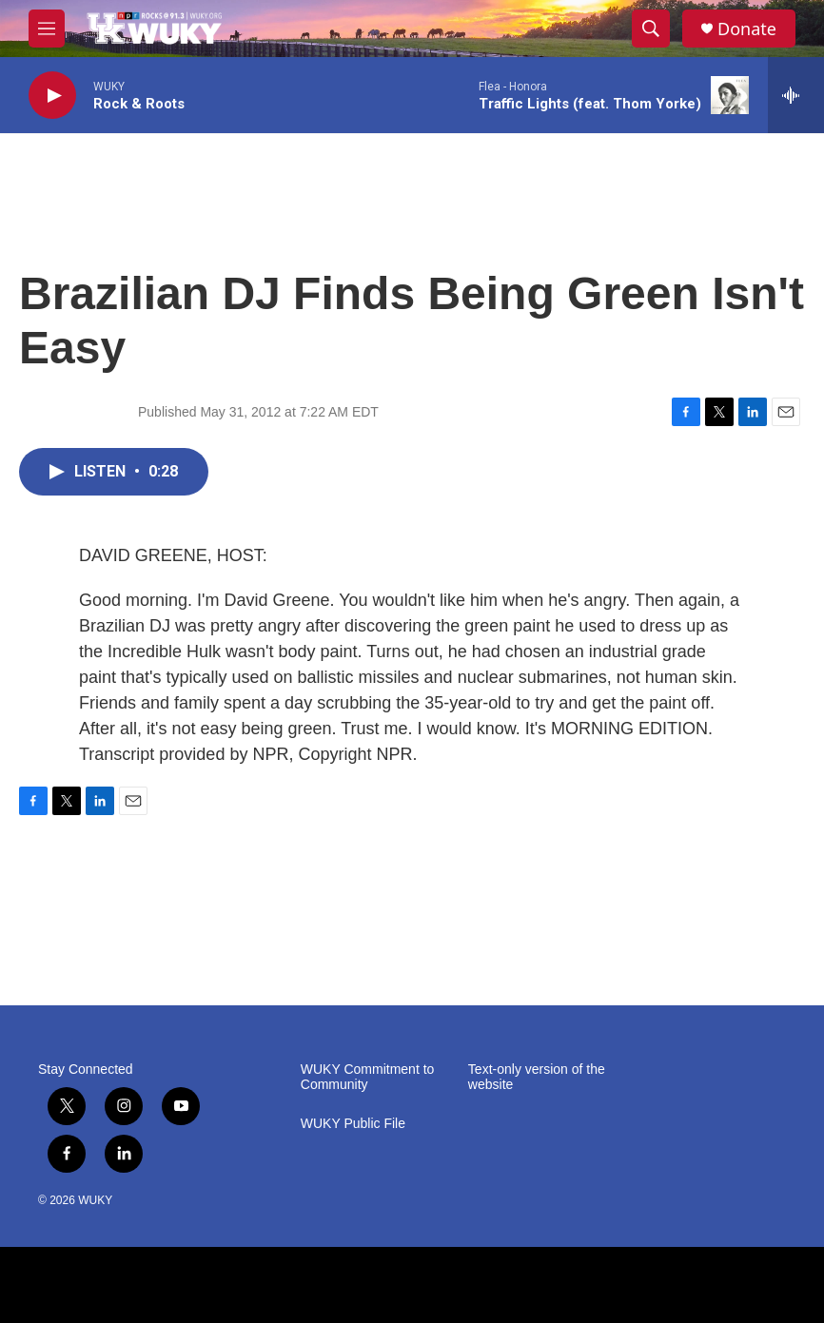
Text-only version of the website (536, 1077)
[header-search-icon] (651, 29)
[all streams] (796, 95)
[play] (52, 96)
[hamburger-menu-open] (47, 29)
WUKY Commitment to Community (368, 1077)
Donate (746, 29)
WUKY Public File (353, 1124)
